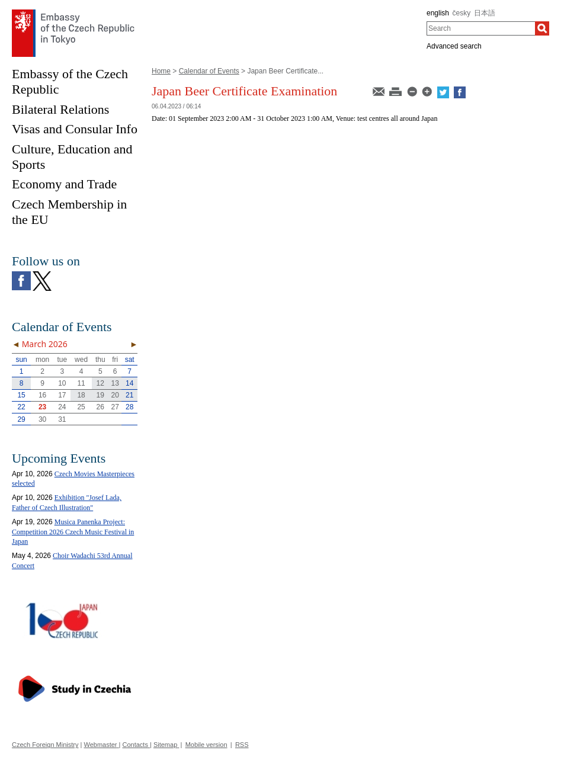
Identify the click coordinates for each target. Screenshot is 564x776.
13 (115, 383)
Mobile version (206, 744)
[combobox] (481, 28)
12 (100, 383)
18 (81, 395)
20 (115, 395)
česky (462, 13)
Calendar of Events (209, 71)
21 (129, 395)
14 (129, 383)
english (438, 13)
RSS (242, 744)
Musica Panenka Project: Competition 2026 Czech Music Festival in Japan (73, 532)
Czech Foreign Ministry (45, 744)
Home (161, 71)
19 (100, 395)
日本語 (484, 13)
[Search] (542, 28)
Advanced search (454, 46)
